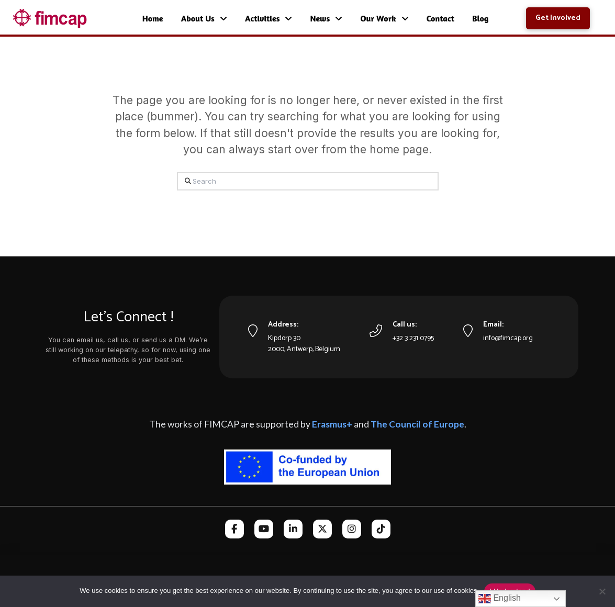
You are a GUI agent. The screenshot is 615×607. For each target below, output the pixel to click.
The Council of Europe (417, 424)
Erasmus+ (332, 424)
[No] (602, 591)
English (499, 598)
